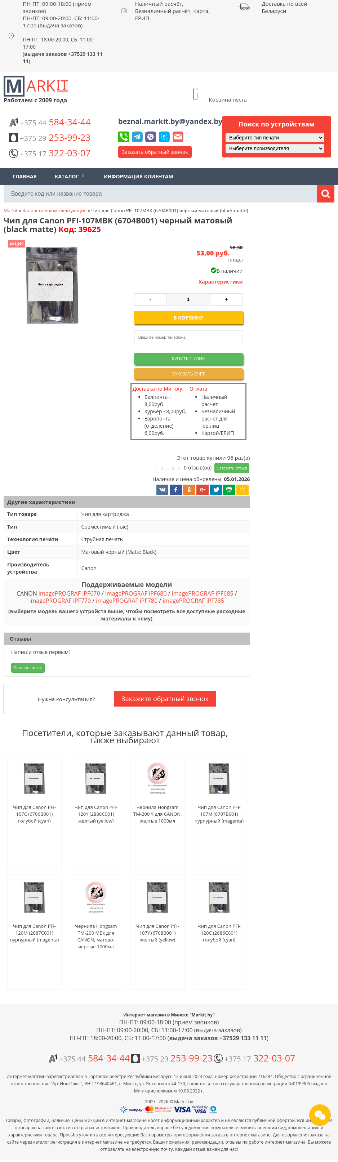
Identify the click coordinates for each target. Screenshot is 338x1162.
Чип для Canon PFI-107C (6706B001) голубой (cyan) (34, 814)
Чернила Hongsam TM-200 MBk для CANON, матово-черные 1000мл (96, 936)
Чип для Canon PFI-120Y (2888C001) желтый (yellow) (96, 814)
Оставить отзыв (232, 468)
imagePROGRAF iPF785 (193, 601)
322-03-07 (49, 153)
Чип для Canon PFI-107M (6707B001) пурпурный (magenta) (219, 814)
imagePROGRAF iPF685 (203, 593)
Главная (25, 176)
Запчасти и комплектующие (54, 210)
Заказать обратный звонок (155, 151)
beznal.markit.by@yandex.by (170, 121)
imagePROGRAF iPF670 (69, 593)
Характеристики (221, 281)
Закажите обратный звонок (164, 698)
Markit (11, 210)
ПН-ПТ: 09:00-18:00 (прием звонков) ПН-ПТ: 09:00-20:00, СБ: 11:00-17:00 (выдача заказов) (61, 14)
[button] (51, 286)
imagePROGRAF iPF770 (60, 601)
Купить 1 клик (188, 359)
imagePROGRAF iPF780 (126, 601)
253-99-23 (49, 137)
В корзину (188, 317)
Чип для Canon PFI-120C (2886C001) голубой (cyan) (219, 933)
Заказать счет (188, 374)
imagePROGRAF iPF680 (136, 593)
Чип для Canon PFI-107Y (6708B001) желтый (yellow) (157, 933)
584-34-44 (49, 122)
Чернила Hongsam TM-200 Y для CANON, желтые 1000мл (157, 814)
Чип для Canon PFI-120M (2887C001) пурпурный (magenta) (34, 933)
